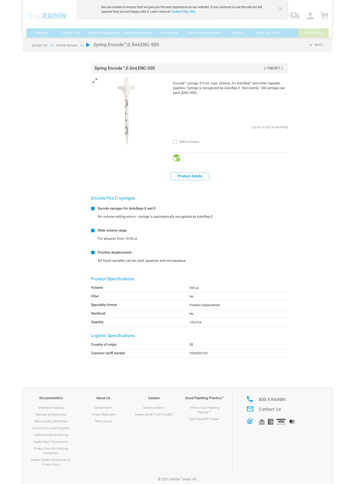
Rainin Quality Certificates (51, 418)
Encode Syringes (67, 42)
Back (319, 41)
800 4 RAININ (272, 396)
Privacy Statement (103, 411)
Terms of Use (103, 418)
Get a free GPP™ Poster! (204, 415)
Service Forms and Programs (51, 424)
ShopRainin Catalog (50, 404)
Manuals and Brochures (51, 411)
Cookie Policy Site (183, 11)
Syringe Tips (40, 42)
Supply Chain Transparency (51, 438)
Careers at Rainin (154, 404)
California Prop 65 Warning (51, 431)
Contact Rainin (103, 404)
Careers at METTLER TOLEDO (154, 411)
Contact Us (270, 405)
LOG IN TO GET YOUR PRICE (269, 124)
